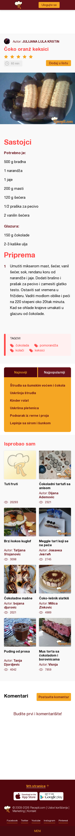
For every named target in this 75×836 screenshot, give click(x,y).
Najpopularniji (54, 372)
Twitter (24, 820)
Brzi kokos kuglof (20, 534)
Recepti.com (7, 809)
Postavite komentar (54, 697)
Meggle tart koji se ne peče (55, 534)
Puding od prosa (20, 645)
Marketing (19, 811)
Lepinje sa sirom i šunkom (30, 423)
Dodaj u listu (58, 63)
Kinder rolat (19, 400)
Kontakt (31, 811)
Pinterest (63, 820)
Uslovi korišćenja (58, 807)
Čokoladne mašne (20, 589)
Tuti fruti (20, 477)
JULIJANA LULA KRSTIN (40, 41)
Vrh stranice (36, 786)
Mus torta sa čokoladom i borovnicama (55, 645)
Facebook (12, 820)
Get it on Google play (51, 796)
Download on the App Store (26, 796)
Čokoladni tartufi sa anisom (55, 477)
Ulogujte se (49, 5)
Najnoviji (20, 372)
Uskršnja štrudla (23, 393)
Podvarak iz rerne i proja (29, 415)
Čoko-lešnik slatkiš (55, 589)
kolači (20, 350)
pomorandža (49, 345)
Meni (37, 831)
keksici (40, 350)
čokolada (22, 345)
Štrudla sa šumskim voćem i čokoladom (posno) (37, 385)
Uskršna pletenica (24, 408)
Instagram (49, 820)
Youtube (36, 820)
